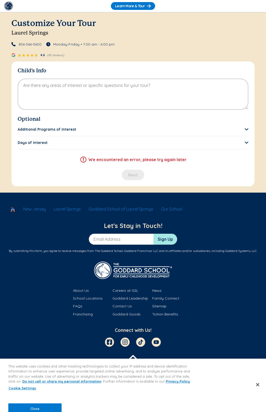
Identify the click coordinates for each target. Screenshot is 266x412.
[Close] (257, 384)
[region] (133, 385)
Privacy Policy (178, 381)
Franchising (83, 314)
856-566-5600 (30, 44)
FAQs (77, 306)
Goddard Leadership (130, 298)
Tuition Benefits (165, 314)
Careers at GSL (125, 290)
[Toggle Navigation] (257, 6)
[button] (133, 129)
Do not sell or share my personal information (61, 381)
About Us (81, 290)
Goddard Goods (126, 314)
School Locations (88, 298)
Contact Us (122, 306)
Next (133, 175)
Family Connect (165, 298)
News (157, 290)
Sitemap (159, 306)
